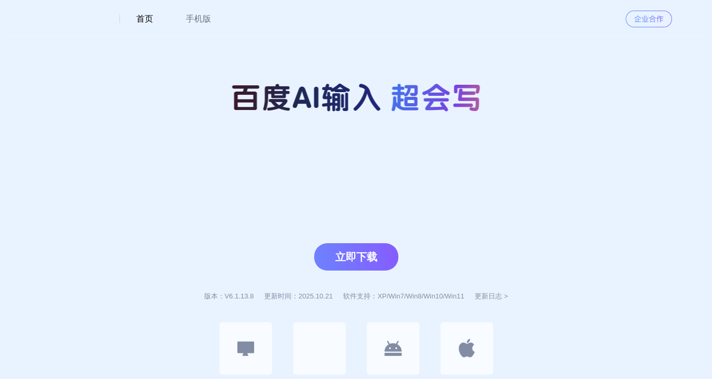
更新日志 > (491, 296)
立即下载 (356, 257)
